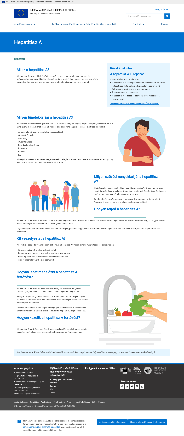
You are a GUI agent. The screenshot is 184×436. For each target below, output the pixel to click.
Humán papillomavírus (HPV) (63, 380)
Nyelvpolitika (62, 407)
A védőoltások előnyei (24, 373)
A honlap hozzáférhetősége (82, 407)
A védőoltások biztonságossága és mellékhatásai (29, 383)
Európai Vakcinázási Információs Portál (54, 9)
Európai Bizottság (125, 370)
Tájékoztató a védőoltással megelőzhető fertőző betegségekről (84, 24)
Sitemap (106, 407)
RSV (51, 390)
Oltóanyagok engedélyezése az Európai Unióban (28, 389)
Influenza (54, 383)
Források (138, 24)
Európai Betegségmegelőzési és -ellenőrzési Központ (137, 370)
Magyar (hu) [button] (161, 9)
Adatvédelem (48, 407)
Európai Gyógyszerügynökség (155, 370)
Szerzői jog (35, 407)
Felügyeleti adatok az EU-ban (66, 397)
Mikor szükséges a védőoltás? (27, 394)
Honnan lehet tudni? (64, 2)
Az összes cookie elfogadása (112, 422)
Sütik (98, 407)
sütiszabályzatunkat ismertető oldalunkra (41, 427)
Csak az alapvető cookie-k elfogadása (147, 422)
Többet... (53, 393)
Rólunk (164, 24)
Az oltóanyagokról (24, 24)
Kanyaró (53, 386)
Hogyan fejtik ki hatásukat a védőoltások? (26, 377)
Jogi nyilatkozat (21, 407)
